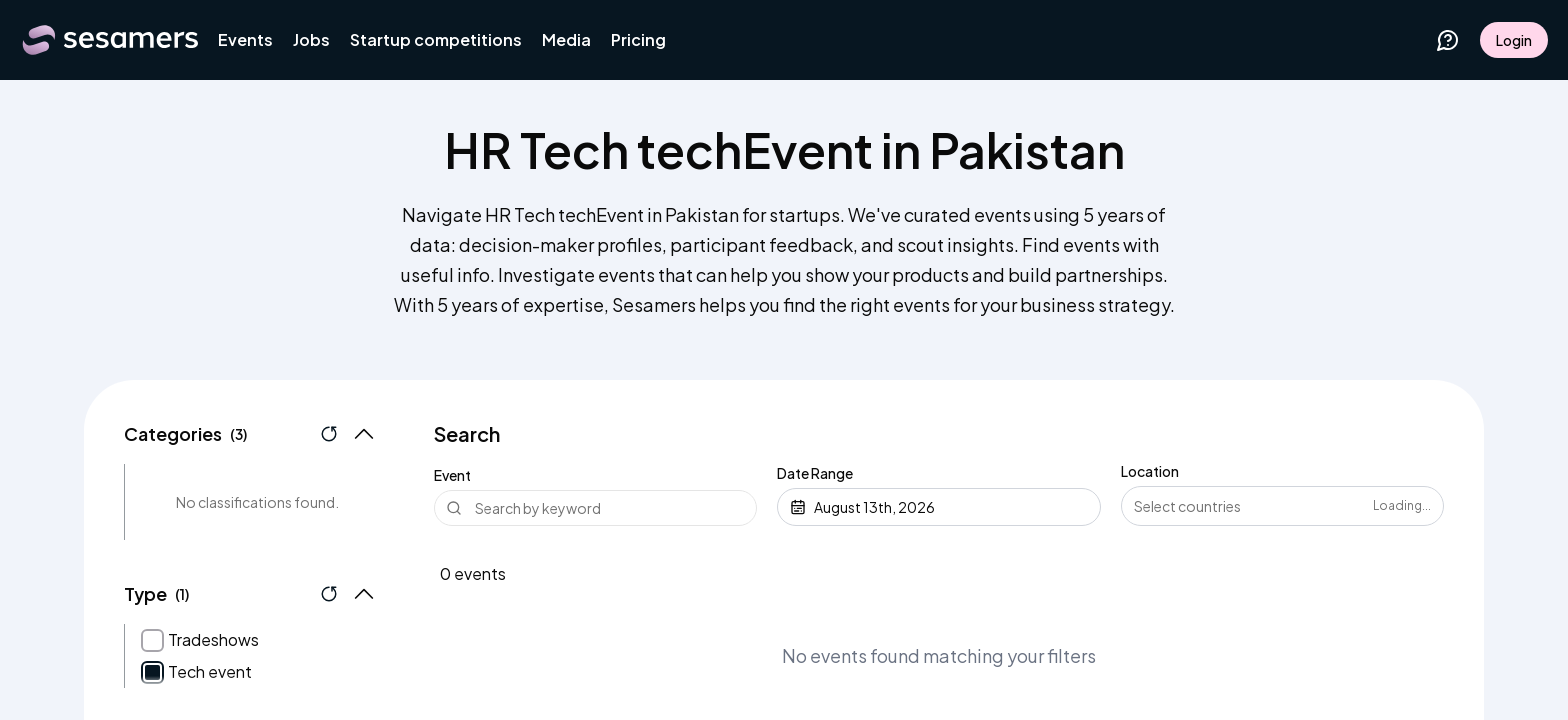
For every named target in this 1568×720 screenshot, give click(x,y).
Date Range (815, 473)
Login (1514, 40)
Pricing (638, 39)
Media (566, 39)
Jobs (311, 39)
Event (452, 475)
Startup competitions (436, 39)
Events (245, 39)
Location (1150, 471)
